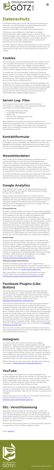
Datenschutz (46, 466)
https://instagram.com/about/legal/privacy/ (27, 363)
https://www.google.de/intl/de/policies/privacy (18, 400)
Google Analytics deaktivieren (31, 269)
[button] (47, 6)
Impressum (35, 466)
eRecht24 (11, 431)
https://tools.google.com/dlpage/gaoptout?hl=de (19, 258)
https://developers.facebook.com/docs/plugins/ (18, 301)
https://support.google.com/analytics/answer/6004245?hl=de (23, 276)
